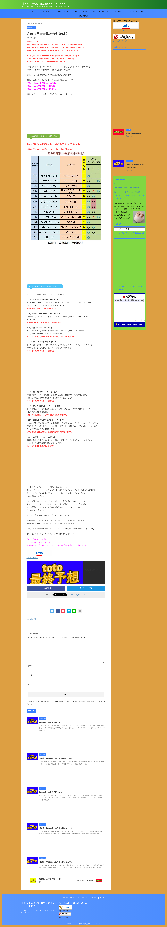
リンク (102, 898)
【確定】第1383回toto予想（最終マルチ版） (56, 758)
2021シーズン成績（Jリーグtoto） (83, 12)
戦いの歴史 (118, 11)
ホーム (31, 11)
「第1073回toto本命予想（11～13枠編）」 (42, 83)
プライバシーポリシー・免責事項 (87, 898)
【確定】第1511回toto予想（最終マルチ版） (56, 862)
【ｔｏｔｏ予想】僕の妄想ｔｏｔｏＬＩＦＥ (44, 3)
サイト (30, 684)
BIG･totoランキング (120, 41)
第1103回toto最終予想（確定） (51, 792)
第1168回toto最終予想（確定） (51, 722)
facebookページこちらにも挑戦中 (127, 187)
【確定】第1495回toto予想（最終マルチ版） (56, 828)
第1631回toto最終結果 (133, 133)
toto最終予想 (32, 619)
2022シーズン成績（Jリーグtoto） (66, 12)
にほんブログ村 (32, 558)
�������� (140, 320)
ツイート (117, 184)
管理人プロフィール (136, 11)
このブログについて (48, 11)
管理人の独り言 (83, 16)
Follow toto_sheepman (78, 595)
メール (31, 675)
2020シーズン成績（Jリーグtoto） (101, 12)
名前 (30, 666)
